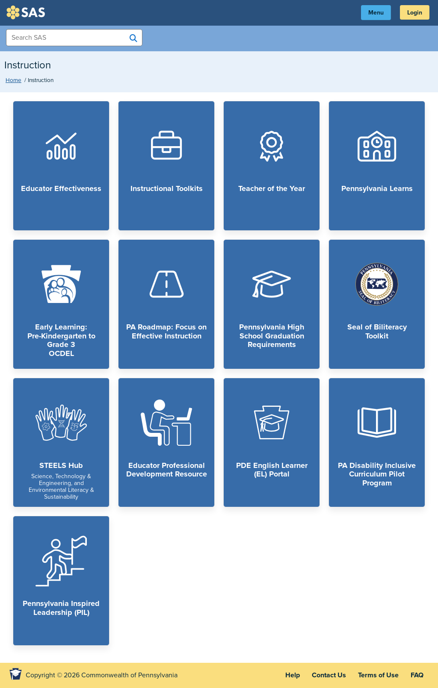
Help (292, 675)
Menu (376, 12)
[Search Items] (74, 37)
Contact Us (329, 675)
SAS (26, 12)
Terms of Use (378, 675)
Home (13, 80)
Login (414, 12)
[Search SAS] (133, 38)
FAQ (417, 675)
